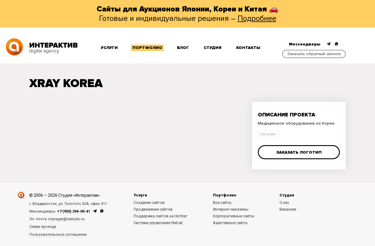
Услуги (109, 47)
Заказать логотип (299, 152)
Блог (183, 47)
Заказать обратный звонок (314, 53)
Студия (212, 47)
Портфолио (147, 47)
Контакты (248, 47)
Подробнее (257, 18)
